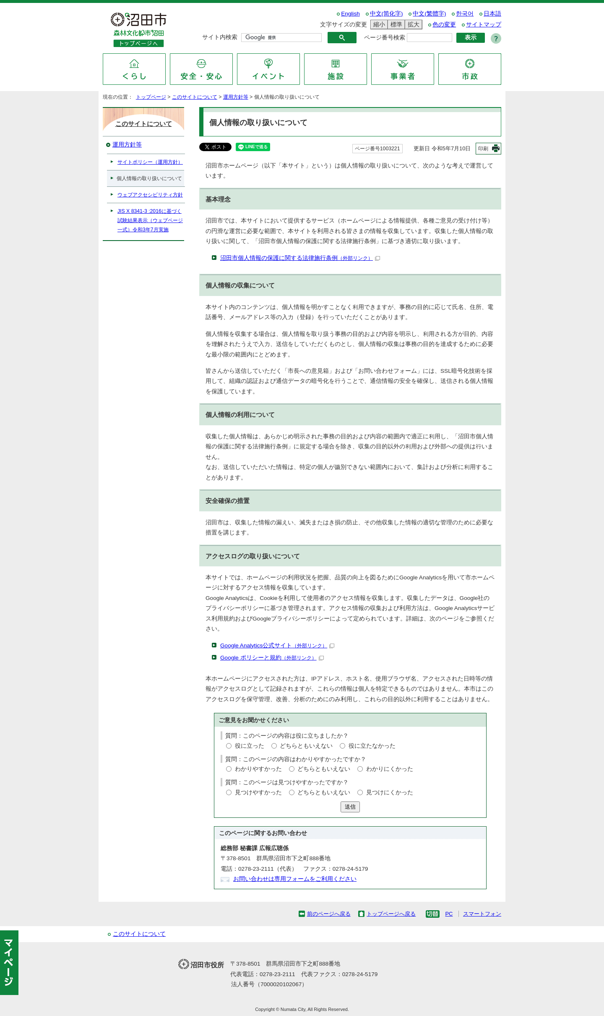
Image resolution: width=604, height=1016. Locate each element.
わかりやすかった (258, 769)
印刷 (483, 149)
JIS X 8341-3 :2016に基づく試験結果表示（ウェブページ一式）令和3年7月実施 (150, 220)
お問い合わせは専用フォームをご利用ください (295, 879)
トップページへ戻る (391, 914)
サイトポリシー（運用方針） (150, 162)
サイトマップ (483, 24)
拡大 (412, 25)
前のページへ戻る (329, 914)
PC (449, 914)
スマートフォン (482, 914)
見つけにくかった (389, 792)
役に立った (249, 746)
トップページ (151, 97)
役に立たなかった (372, 746)
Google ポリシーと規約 (272, 658)
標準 (395, 25)
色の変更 (444, 24)
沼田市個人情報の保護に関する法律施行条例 (300, 258)
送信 (350, 807)
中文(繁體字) (429, 13)
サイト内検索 (219, 37)
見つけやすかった (258, 792)
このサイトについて (194, 97)
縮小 (378, 25)
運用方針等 (235, 97)
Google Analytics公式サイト (277, 645)
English (350, 13)
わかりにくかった (389, 769)
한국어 (465, 13)
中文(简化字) (386, 13)
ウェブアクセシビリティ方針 (150, 195)
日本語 (492, 13)
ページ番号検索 (384, 37)
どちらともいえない (306, 746)
